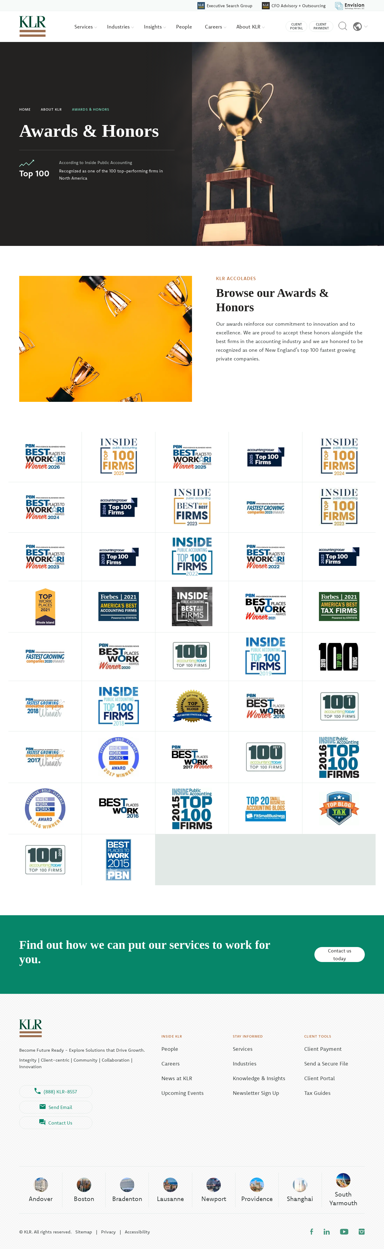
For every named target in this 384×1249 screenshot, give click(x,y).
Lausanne (170, 1190)
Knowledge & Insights (259, 1078)
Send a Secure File (326, 1063)
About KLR (250, 26)
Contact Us (55, 1122)
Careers (215, 26)
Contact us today (339, 954)
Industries (120, 26)
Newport (213, 1190)
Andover (40, 1190)
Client (296, 26)
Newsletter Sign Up (256, 1092)
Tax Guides (317, 1092)
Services (85, 26)
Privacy (108, 1232)
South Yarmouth (343, 1190)
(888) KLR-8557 (55, 1091)
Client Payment (323, 1048)
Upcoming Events (182, 1092)
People (184, 26)
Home (25, 109)
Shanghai (300, 1190)
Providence (257, 1190)
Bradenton (127, 1190)
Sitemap (83, 1232)
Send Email (56, 1107)
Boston (84, 1190)
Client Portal (319, 1078)
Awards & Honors (90, 109)
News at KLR (176, 1078)
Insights (155, 26)
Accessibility (137, 1232)
